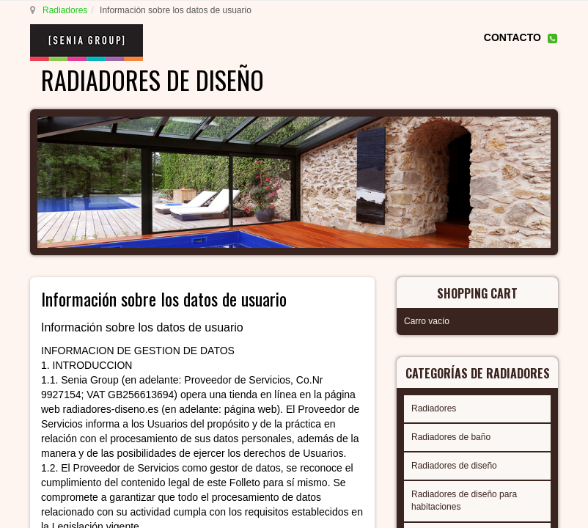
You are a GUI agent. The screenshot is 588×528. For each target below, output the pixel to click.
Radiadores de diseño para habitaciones (464, 500)
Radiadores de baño (450, 437)
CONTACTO (512, 37)
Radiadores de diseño (454, 466)
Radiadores (65, 10)
